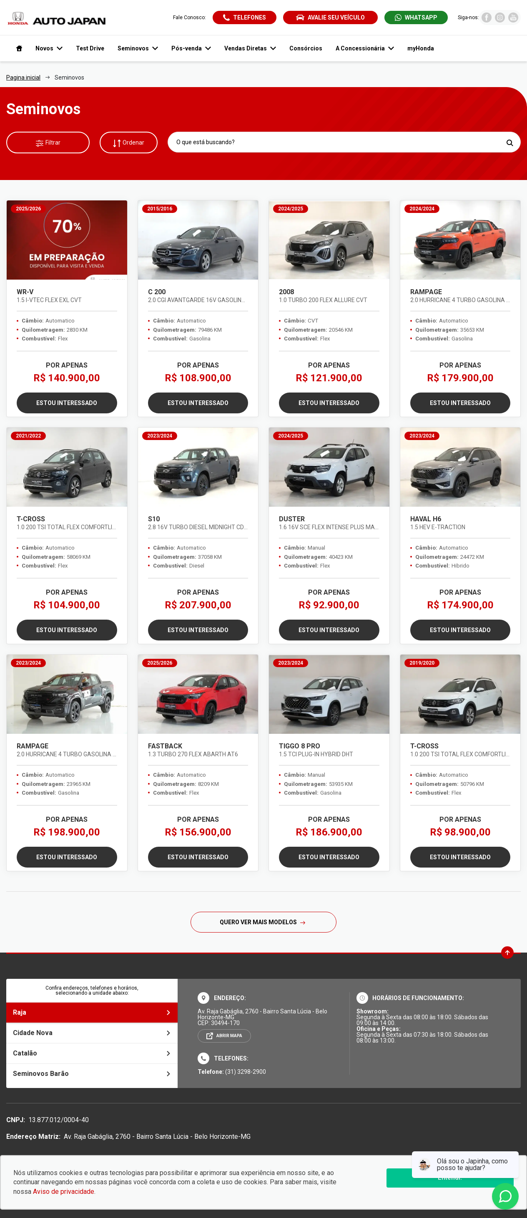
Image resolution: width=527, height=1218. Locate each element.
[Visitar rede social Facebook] (487, 20)
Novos (49, 48)
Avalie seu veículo (330, 17)
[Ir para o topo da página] (507, 952)
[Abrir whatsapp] (416, 17)
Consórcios (305, 48)
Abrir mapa (229, 1035)
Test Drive (90, 48)
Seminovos (138, 48)
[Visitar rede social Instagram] (500, 20)
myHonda (420, 48)
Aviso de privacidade (63, 1191)
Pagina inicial (23, 77)
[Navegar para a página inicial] (17, 48)
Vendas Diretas (250, 48)
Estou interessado (66, 403)
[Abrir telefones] (244, 17)
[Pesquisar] (509, 142)
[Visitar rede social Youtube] (513, 20)
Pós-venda (191, 48)
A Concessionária (365, 48)
